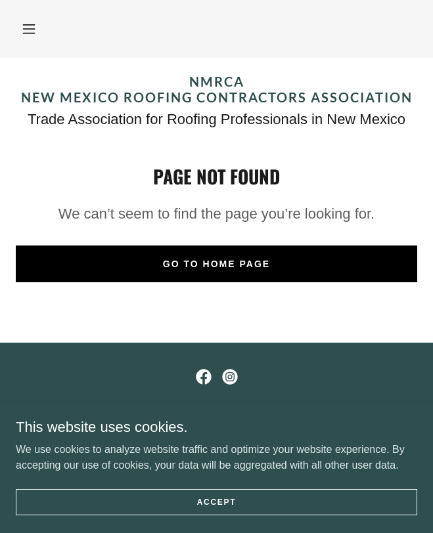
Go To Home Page (216, 264)
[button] (29, 29)
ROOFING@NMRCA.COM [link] (216, 434)
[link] (216, 89)
